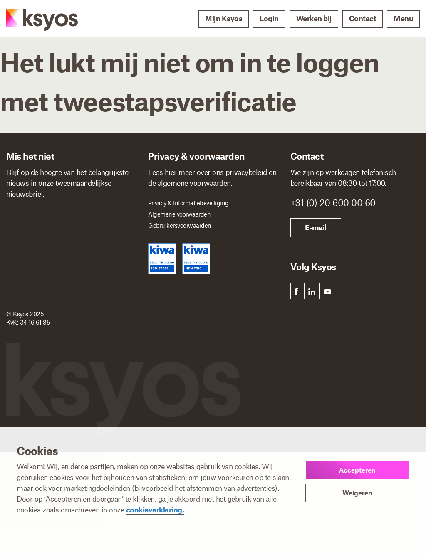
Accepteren (357, 470)
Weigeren (357, 493)
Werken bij (314, 18)
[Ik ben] (74, 296)
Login (269, 18)
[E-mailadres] (71, 262)
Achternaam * (96, 213)
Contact (362, 18)
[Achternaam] (105, 226)
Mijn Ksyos (223, 18)
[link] (297, 291)
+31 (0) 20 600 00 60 (333, 202)
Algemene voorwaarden (179, 214)
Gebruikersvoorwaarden (179, 225)
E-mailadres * (27, 249)
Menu (403, 18)
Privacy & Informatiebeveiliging (188, 203)
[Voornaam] (36, 226)
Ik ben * (18, 285)
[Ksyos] (33, 19)
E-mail (316, 227)
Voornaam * (24, 213)
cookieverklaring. (155, 509)
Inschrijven (36, 327)
